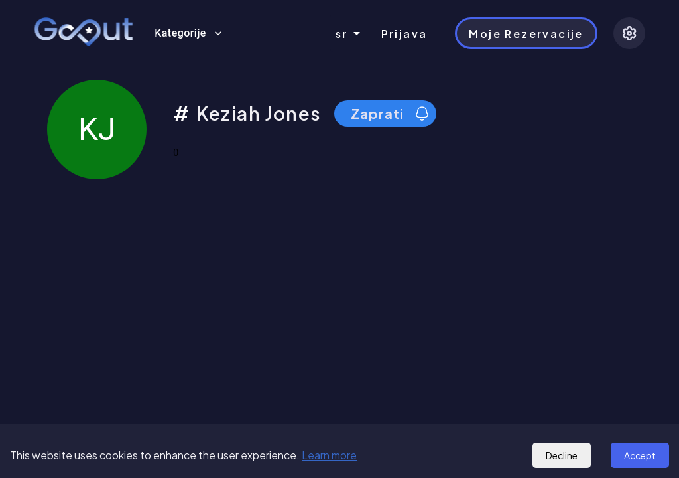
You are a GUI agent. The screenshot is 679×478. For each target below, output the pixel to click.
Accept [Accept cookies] (640, 455)
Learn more (329, 455)
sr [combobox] (342, 33)
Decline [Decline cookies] (562, 455)
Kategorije (188, 33)
